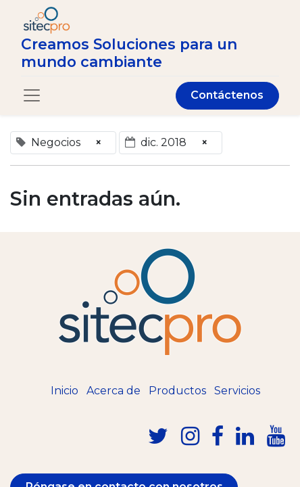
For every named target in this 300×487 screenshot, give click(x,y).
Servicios (237, 390)
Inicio (64, 390)
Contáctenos (227, 95)
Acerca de (113, 390)
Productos (177, 390)
